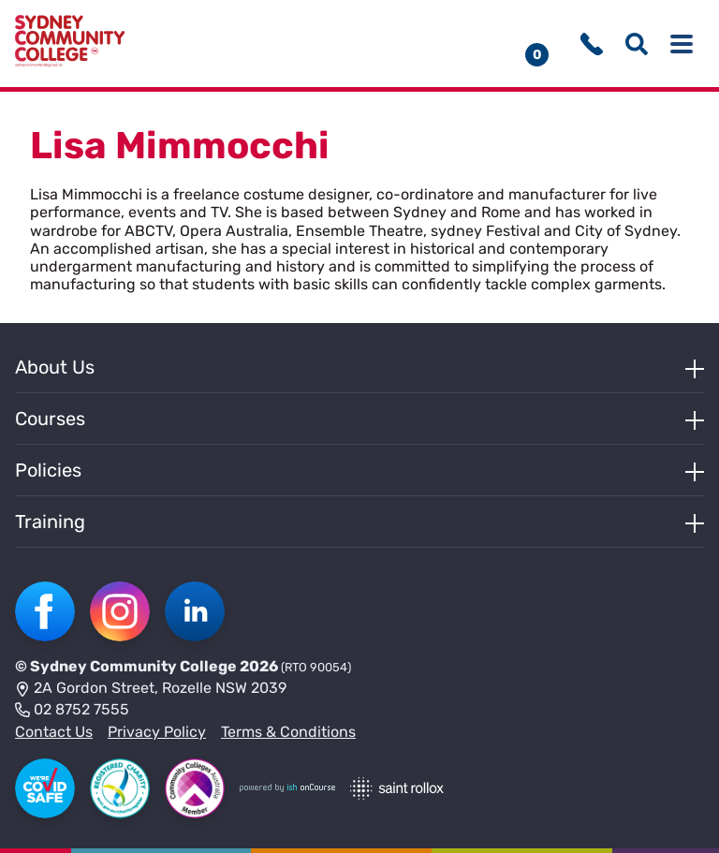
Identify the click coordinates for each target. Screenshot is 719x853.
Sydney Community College (133, 666)
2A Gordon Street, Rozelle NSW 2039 (150, 689)
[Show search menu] (636, 44)
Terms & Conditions (288, 732)
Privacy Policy (157, 732)
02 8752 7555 (72, 710)
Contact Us (54, 732)
